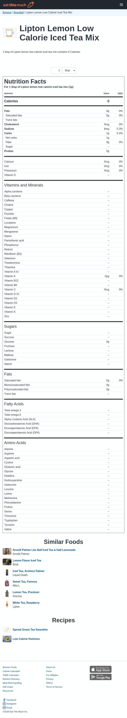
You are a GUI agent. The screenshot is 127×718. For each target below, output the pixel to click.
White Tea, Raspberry (26, 602)
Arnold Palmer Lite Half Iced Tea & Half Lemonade (44, 550)
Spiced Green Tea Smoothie (30, 630)
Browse (7, 12)
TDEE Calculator (11, 675)
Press (49, 671)
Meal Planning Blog (12, 683)
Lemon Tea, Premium (26, 592)
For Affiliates (52, 675)
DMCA (49, 683)
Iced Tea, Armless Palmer (28, 571)
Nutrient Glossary (11, 679)
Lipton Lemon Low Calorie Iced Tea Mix (59, 33)
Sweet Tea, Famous (25, 581)
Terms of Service (54, 687)
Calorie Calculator (11, 671)
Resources (8, 691)
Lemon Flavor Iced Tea (27, 560)
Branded (19, 12)
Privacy (49, 679)
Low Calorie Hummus (26, 639)
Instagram (9, 703)
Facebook (9, 700)
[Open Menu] (121, 4)
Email (7, 707)
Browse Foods (10, 667)
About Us (50, 667)
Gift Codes (8, 687)
